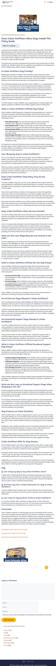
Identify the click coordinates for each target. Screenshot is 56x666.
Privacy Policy (24, 661)
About (32, 661)
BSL (5, 633)
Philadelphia (5, 86)
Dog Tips (6, 640)
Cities (5, 635)
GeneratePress (43, 665)
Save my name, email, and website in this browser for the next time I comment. (27, 615)
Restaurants (7, 643)
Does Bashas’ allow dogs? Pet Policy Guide (14, 537)
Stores (6, 645)
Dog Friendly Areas (9, 638)
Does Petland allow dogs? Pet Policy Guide (14, 529)
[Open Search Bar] (45, 2)
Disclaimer (28, 661)
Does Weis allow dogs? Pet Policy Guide (13, 533)
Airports (6, 630)
